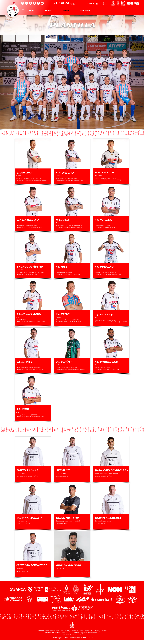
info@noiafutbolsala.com (72, 635)
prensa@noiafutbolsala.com (87, 633)
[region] (33, 161)
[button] (56, 3)
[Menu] (23, 10)
